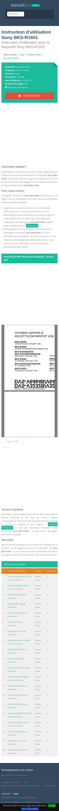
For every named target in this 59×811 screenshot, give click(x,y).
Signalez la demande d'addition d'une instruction (20, 786)
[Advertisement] (29, 135)
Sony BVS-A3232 (14, 613)
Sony (17, 73)
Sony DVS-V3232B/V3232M (18, 585)
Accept (52, 805)
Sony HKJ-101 (13, 658)
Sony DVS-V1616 (14, 649)
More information (30, 808)
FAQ (25, 782)
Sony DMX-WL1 (14, 604)
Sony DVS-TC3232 (14, 704)
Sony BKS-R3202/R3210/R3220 (19, 576)
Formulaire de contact (10, 782)
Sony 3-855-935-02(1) (16, 668)
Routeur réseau (22, 70)
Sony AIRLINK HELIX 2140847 (19, 640)
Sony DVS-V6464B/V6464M (18, 677)
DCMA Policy (49, 786)
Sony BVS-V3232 (14, 595)
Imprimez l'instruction (18, 87)
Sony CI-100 (12, 622)
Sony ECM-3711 (14, 631)
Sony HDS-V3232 (14, 695)
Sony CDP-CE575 (14, 686)
